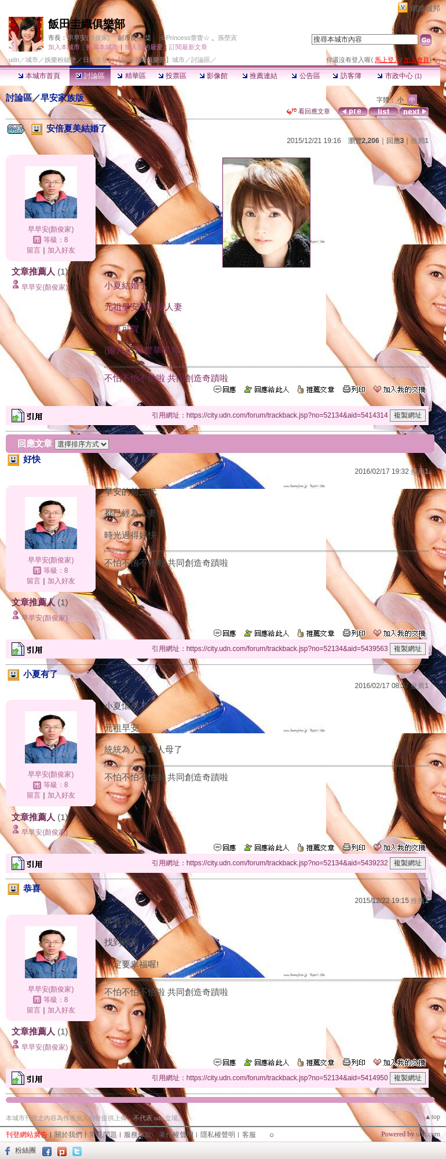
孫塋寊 (227, 37)
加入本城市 (64, 46)
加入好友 (61, 250)
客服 (249, 1135)
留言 (34, 250)
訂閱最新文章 (188, 46)
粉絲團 (25, 1150)
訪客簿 (346, 76)
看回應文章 (308, 111)
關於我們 (68, 1135)
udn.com (428, 1134)
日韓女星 (95, 59)
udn (14, 59)
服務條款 (138, 1135)
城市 (31, 59)
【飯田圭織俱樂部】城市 (150, 59)
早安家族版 (62, 98)
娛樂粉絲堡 (60, 59)
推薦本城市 (102, 46)
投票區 (172, 76)
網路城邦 (425, 8)
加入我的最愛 (144, 46)
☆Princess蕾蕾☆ (185, 37)
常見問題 (103, 1135)
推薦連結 (259, 76)
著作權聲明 (176, 1135)
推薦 (420, 141)
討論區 (90, 76)
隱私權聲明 (217, 1135)
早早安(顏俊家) (88, 37)
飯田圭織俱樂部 (86, 24)
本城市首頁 (39, 76)
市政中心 (399, 76)
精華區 (131, 76)
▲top (432, 1117)
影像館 (213, 76)
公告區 (305, 76)
